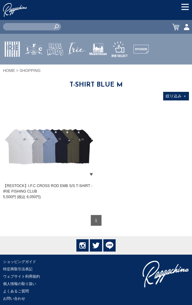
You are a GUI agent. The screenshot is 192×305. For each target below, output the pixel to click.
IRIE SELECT (119, 67)
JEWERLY (76, 63)
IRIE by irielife (12, 67)
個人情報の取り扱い (19, 284)
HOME (9, 70)
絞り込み (176, 96)
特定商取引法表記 (18, 269)
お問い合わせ (14, 298)
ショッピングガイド (19, 262)
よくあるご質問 (16, 291)
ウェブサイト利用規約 (21, 276)
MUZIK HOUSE (98, 67)
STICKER (141, 63)
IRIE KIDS (55, 67)
